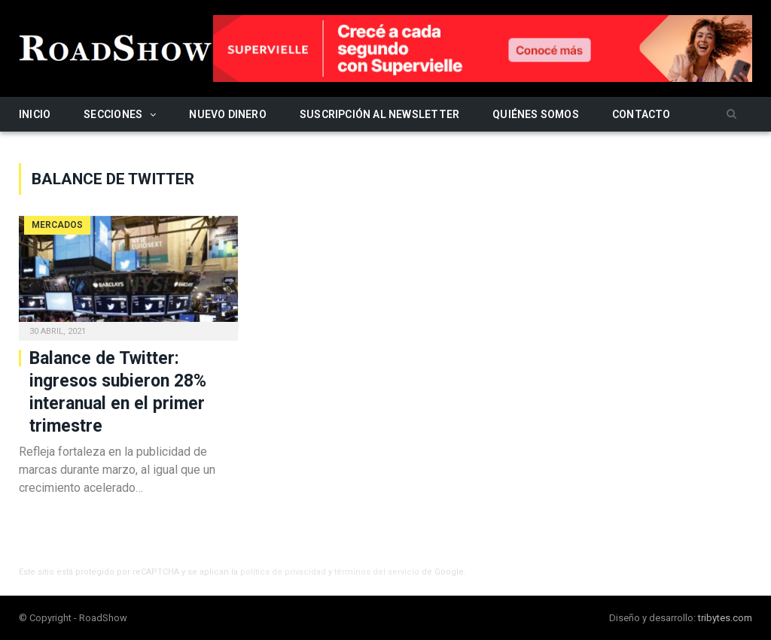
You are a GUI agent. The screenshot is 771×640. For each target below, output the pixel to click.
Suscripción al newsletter (379, 114)
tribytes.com (725, 617)
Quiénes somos (535, 114)
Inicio (34, 114)
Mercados (57, 225)
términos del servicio (376, 572)
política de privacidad (283, 572)
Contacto (641, 114)
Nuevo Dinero (228, 114)
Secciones (113, 114)
